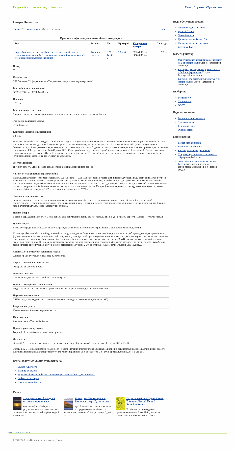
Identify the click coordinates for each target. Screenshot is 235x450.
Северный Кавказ (187, 47)
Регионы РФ (184, 97)
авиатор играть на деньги (19, 432)
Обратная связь (214, 7)
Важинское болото (27, 370)
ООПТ (181, 105)
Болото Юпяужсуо (27, 366)
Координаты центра (140, 45)
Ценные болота (186, 31)
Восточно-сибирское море (191, 118)
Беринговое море (187, 126)
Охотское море (185, 129)
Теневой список (31, 29)
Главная (17, 29)
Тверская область (95, 53)
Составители (184, 101)
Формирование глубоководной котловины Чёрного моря (39, 400)
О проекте (199, 7)
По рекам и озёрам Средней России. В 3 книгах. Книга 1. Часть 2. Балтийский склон (144, 401)
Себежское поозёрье (28, 378)
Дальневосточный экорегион (193, 43)
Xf (111, 55)
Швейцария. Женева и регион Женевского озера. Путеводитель (92, 400)
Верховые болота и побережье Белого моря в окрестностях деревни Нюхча (56, 374)
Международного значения (192, 27)
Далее (164, 29)
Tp (108, 55)
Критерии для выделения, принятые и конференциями (199, 71)
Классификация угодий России (194, 150)
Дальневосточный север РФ (192, 39)
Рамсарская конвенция (189, 142)
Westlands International (190, 146)
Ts (110, 52)
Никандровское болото (29, 382)
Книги (188, 7)
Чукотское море (186, 122)
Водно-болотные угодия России (37, 7)
